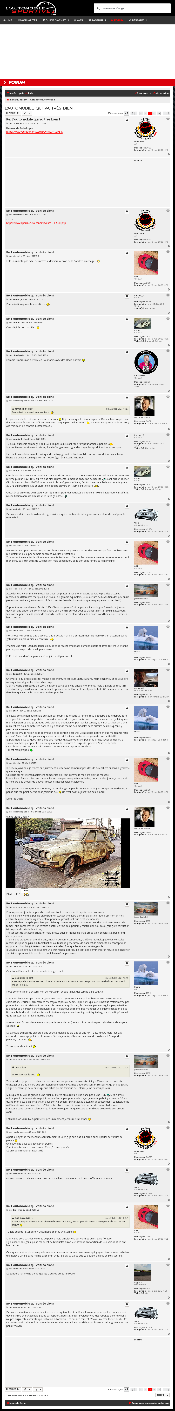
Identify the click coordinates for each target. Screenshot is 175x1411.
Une (7, 20)
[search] (131, 8)
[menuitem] (29, 93)
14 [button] (159, 113)
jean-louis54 (141, 598)
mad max (139, 141)
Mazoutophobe (142, 417)
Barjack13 (139, 688)
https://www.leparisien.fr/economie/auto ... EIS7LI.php (36, 223)
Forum (117, 20)
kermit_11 (139, 295)
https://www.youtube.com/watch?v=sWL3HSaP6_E (34, 131)
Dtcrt (137, 651)
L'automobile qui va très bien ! (40, 108)
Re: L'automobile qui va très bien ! (33, 119)
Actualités (27, 20)
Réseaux (136, 20)
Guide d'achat (54, 20)
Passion (96, 20)
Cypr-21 (138, 1282)
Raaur (137, 330)
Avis (78, 20)
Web (136, 522)
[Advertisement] (87, 52)
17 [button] (164, 113)
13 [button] (154, 113)
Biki (136, 276)
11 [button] (145, 113)
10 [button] (141, 113)
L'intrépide (139, 375)
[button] (126, 113)
